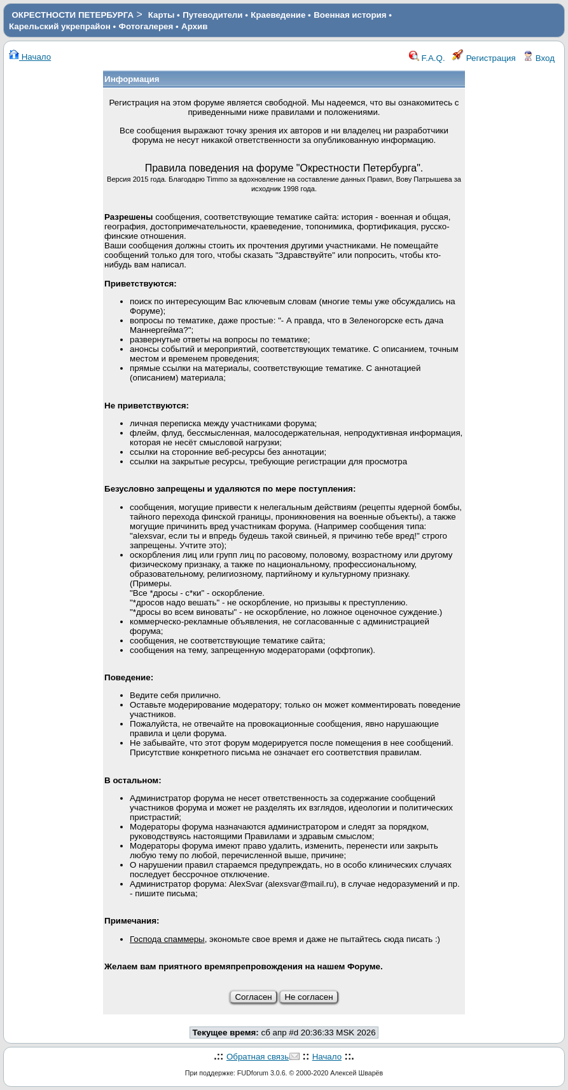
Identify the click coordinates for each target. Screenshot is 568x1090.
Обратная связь (257, 1056)
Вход (539, 58)
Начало (30, 57)
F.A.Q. (427, 58)
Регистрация (484, 58)
